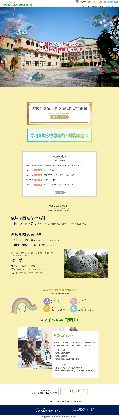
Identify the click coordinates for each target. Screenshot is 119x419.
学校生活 (57, 401)
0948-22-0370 (95, 2)
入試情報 (49, 401)
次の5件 (59, 192)
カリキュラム (41, 401)
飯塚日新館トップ (66, 401)
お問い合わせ (111, 2)
